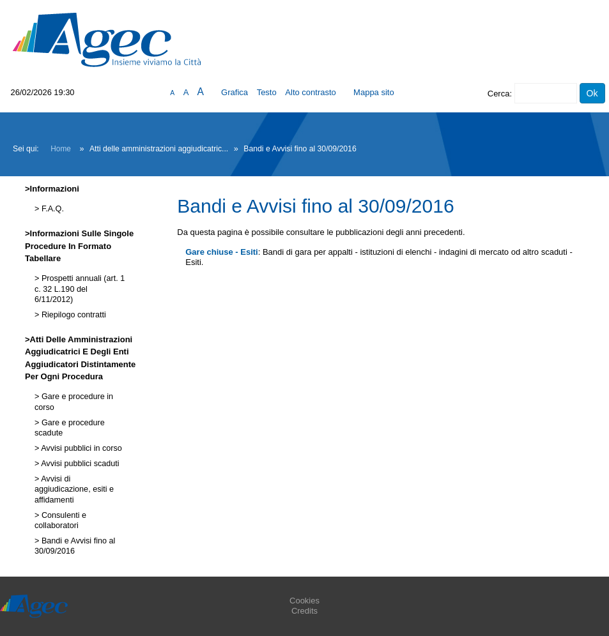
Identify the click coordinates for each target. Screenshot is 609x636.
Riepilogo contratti (72, 314)
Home (60, 148)
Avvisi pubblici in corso (80, 448)
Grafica (234, 92)
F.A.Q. (51, 208)
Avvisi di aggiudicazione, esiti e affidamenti (74, 489)
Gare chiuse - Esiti (221, 252)
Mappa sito (373, 92)
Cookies (304, 600)
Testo (267, 92)
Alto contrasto (310, 92)
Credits (304, 611)
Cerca (499, 93)
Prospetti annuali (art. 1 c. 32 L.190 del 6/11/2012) (80, 289)
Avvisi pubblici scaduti (79, 463)
